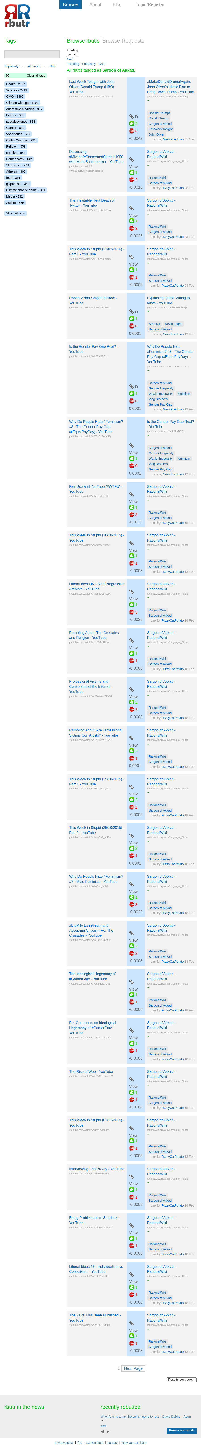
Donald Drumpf (159, 113)
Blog (117, 4)
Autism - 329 (15, 202)
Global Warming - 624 (21, 140)
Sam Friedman (173, 139)
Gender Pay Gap (160, 404)
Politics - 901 (15, 115)
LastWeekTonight (161, 129)
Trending (73, 64)
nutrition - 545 (15, 152)
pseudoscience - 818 (20, 121)
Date (102, 64)
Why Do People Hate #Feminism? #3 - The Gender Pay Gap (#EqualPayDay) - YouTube (96, 427)
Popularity (89, 64)
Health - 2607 (15, 84)
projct (103, 1426)
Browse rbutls (83, 41)
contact (113, 1442)
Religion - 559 (15, 146)
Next (70, 59)
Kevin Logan (173, 324)
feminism (184, 393)
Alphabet (34, 66)
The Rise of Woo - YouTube (91, 1071)
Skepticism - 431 (17, 165)
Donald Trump (158, 118)
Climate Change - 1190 (22, 103)
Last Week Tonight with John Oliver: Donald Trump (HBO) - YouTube (92, 87)
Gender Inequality (161, 388)
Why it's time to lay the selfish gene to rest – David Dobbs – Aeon (145, 1416)
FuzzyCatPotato (172, 188)
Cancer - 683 (15, 128)
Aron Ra (154, 324)
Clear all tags (36, 75)
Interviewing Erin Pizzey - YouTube (96, 1169)
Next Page (133, 1368)
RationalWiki (157, 177)
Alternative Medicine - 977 (24, 109)
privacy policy (64, 1442)
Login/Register (150, 4)
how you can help (134, 1442)
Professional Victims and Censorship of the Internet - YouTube (91, 687)
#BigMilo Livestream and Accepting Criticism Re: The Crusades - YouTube (91, 930)
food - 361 (13, 177)
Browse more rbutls (181, 1430)
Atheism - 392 (15, 171)
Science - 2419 (16, 90)
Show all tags (15, 213)
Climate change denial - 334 (25, 190)
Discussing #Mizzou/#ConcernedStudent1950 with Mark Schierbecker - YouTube (96, 157)
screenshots (94, 1442)
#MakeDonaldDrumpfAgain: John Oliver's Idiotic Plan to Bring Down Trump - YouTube (170, 87)
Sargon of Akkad (160, 124)
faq (80, 1442)
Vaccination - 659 (18, 134)
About (95, 4)
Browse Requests (123, 41)
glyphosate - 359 (17, 184)
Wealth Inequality (161, 393)
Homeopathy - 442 (19, 159)
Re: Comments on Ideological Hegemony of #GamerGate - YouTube (92, 1028)
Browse (70, 4)
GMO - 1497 (14, 96)
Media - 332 (14, 196)
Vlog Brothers (158, 399)
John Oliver (157, 134)
